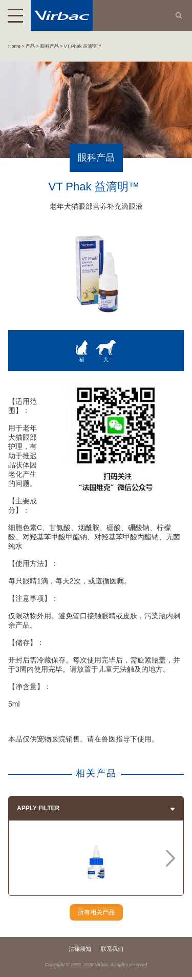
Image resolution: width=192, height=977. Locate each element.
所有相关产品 (96, 912)
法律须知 (80, 949)
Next (170, 857)
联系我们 (112, 949)
